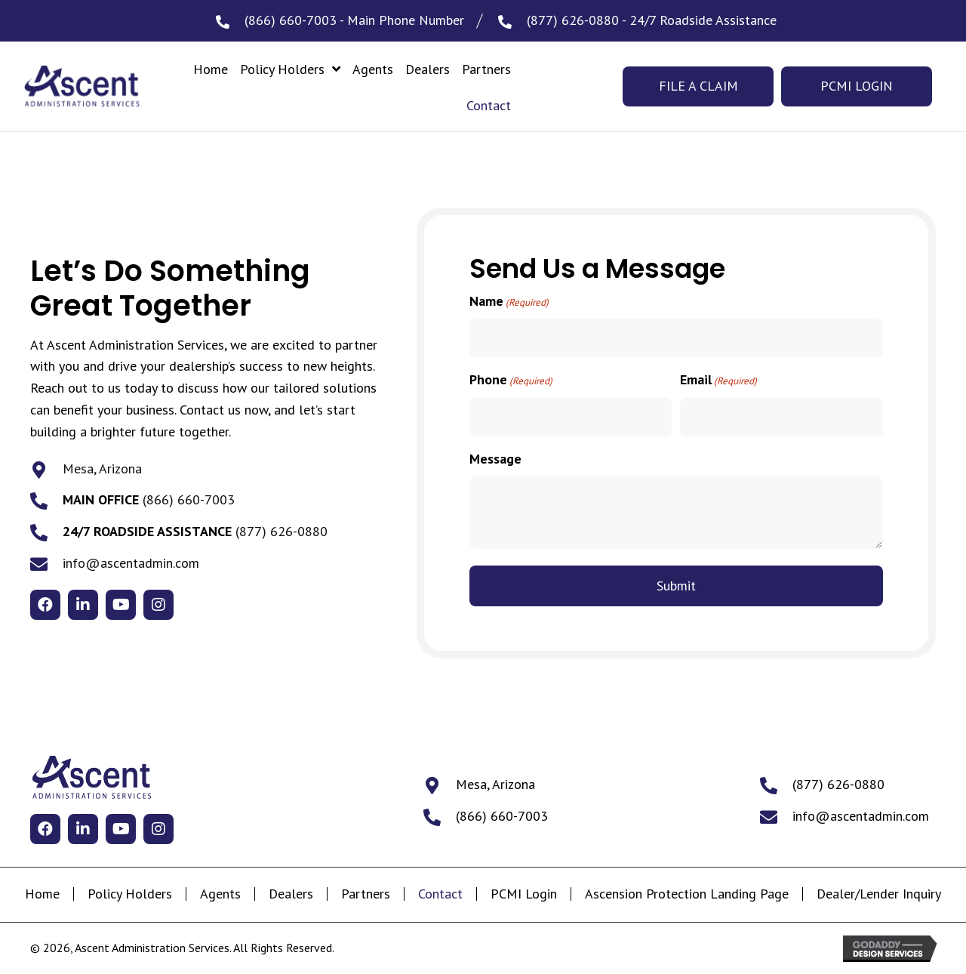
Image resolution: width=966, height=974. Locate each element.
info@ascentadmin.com (131, 563)
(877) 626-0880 (573, 20)
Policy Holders (130, 894)
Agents (220, 894)
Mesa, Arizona (102, 468)
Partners (365, 894)
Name (509, 301)
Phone (510, 380)
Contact (440, 894)
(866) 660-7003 (291, 20)
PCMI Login (524, 894)
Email (718, 380)
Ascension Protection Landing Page (687, 894)
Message (495, 458)
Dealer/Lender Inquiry (879, 894)
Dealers (291, 894)
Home (42, 894)
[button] (45, 605)
